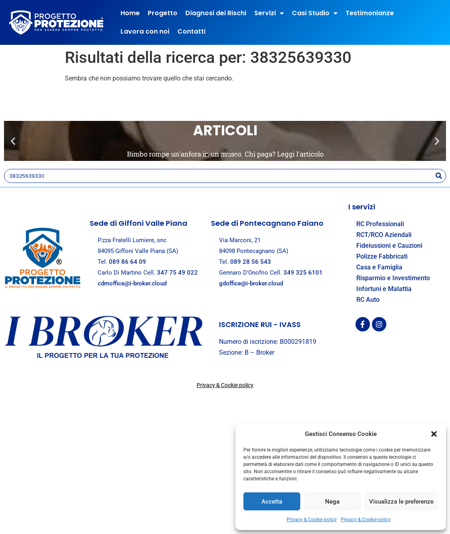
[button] (434, 434)
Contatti (191, 31)
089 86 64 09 (127, 261)
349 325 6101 (303, 272)
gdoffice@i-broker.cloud (251, 283)
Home (130, 13)
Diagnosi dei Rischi (215, 13)
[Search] (439, 176)
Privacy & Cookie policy (312, 519)
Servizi (269, 13)
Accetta (271, 501)
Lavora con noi (145, 31)
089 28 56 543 (250, 261)
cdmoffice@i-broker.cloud (132, 283)
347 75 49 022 (177, 272)
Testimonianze (370, 13)
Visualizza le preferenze (401, 501)
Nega (332, 501)
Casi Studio (315, 13)
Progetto (162, 13)
